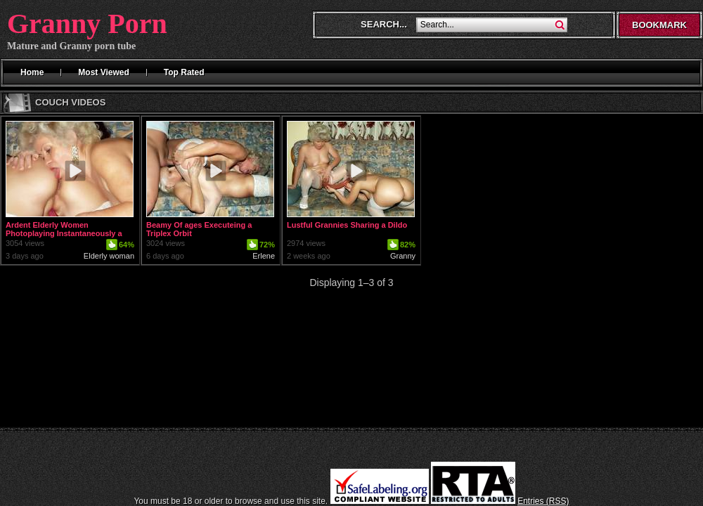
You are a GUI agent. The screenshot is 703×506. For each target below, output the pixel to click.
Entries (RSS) (543, 501)
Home (32, 72)
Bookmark (659, 25)
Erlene (263, 256)
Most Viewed (103, 72)
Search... (384, 24)
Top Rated (184, 72)
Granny (402, 256)
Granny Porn (87, 23)
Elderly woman (109, 256)
